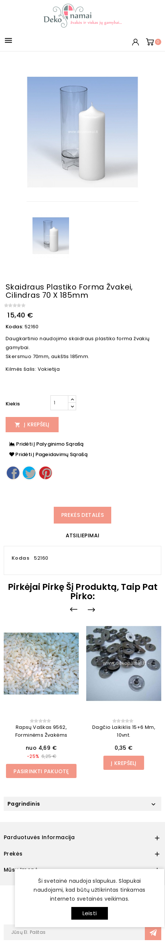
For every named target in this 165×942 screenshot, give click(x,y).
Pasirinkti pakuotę (41, 771)
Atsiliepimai (83, 535)
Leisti (89, 913)
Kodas (20, 558)
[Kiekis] (59, 402)
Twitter (29, 473)
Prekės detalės (82, 515)
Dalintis (13, 473)
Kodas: (14, 326)
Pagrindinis (23, 803)
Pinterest (45, 473)
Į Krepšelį (32, 424)
